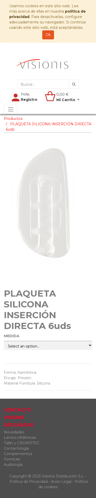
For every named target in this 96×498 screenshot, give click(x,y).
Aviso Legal (61, 481)
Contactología (16, 448)
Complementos (18, 453)
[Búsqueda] (74, 84)
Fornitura (12, 459)
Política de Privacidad (28, 481)
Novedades (14, 432)
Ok (48, 34)
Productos (13, 118)
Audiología (13, 464)
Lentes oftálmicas (20, 437)
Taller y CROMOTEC (21, 443)
